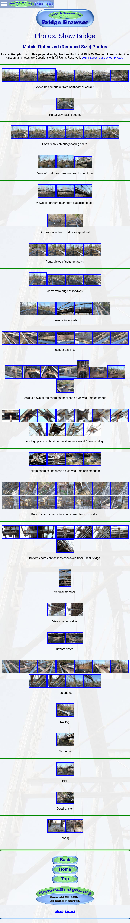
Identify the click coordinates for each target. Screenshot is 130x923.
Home (65, 869)
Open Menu (4, 4)
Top (65, 878)
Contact (70, 911)
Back (65, 859)
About (59, 911)
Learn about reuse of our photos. (103, 57)
